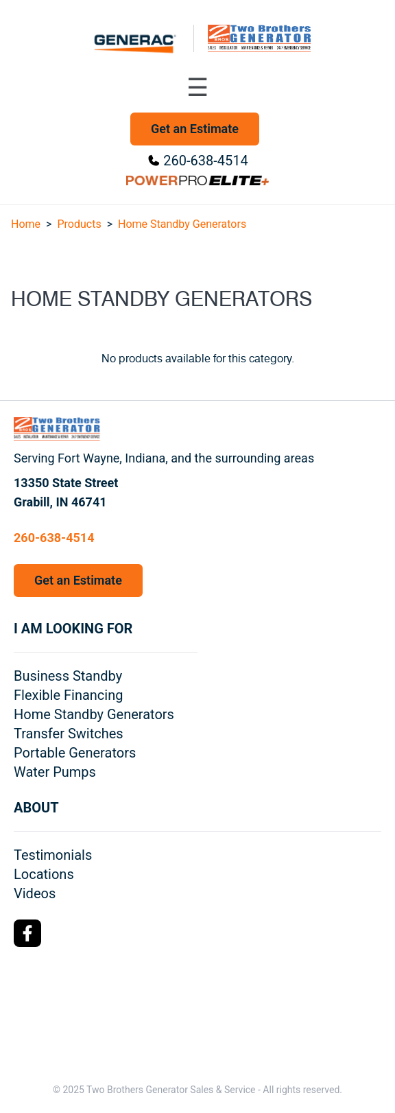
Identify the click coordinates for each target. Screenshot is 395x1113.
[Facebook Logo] (27, 933)
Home (25, 224)
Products (79, 224)
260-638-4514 (205, 160)
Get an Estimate (195, 128)
